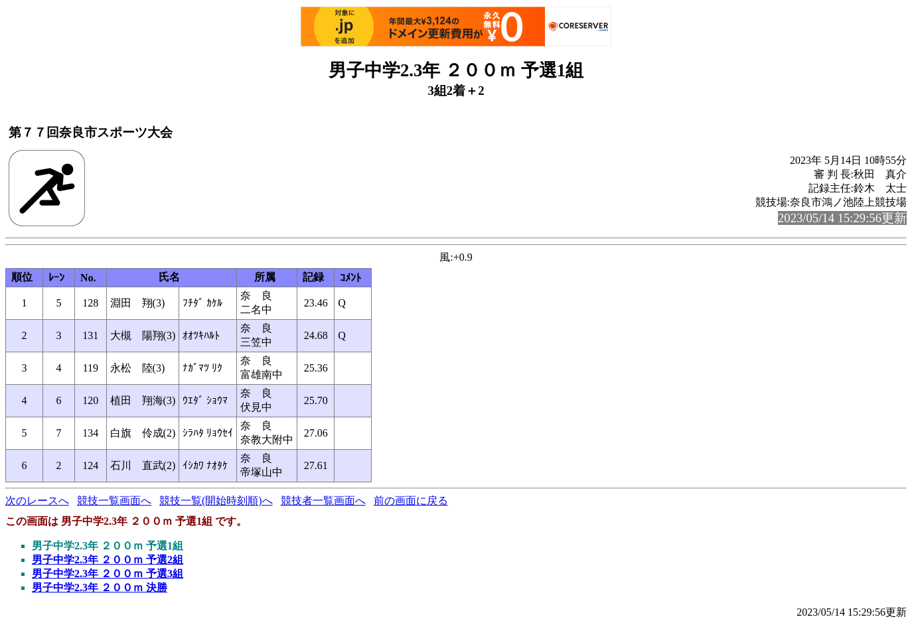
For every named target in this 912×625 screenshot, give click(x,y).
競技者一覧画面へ (323, 500)
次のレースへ (37, 500)
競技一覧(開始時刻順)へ (216, 500)
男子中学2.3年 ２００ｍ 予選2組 (107, 559)
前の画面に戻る (411, 500)
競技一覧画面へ (114, 500)
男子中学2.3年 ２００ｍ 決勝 (99, 587)
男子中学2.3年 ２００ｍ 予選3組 (107, 573)
